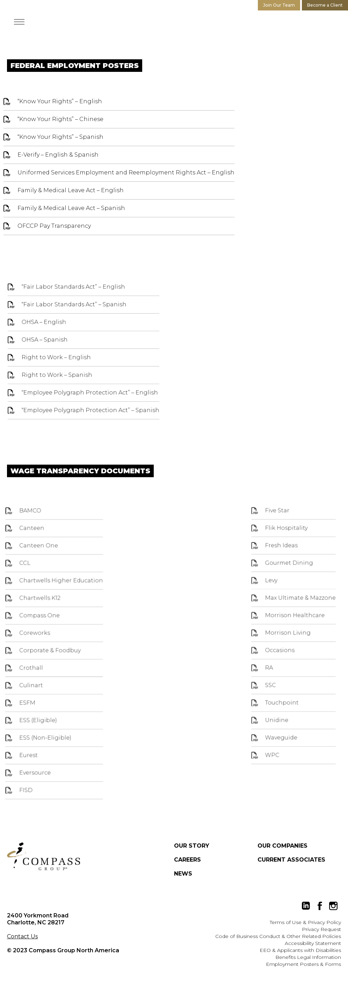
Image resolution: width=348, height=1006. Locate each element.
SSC (265, 689)
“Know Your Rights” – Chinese (60, 119)
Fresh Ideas (275, 568)
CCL (37, 584)
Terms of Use (286, 922)
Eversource (46, 766)
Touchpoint (275, 704)
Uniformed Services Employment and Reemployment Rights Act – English (125, 172)
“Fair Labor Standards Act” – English (74, 296)
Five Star (271, 537)
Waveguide (275, 735)
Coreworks (45, 645)
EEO (265, 950)
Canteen (43, 554)
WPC (267, 750)
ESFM (39, 705)
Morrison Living (281, 644)
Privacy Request (321, 929)
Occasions (274, 659)
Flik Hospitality (279, 552)
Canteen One (49, 569)
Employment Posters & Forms (303, 964)
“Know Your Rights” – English (59, 101)
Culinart (42, 690)
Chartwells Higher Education (68, 599)
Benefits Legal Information (308, 957)
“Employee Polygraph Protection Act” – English (89, 395)
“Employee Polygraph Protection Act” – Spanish (90, 411)
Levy (266, 598)
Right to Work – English (58, 362)
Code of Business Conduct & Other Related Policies (278, 936)
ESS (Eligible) (48, 721)
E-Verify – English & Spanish (58, 154)
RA (264, 674)
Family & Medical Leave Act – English (70, 190)
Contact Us (22, 936)
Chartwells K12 (50, 614)
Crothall (42, 675)
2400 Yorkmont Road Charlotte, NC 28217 (37, 919)
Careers (187, 859)
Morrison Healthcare (287, 628)
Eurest (40, 751)
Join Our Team (279, 5)
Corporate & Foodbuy (59, 660)
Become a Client (325, 5)
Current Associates (291, 859)
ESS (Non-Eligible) (55, 736)
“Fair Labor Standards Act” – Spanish (75, 312)
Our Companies (282, 845)
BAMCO (41, 538)
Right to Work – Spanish (59, 378)
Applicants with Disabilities (309, 950)
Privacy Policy (324, 922)
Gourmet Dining (282, 583)
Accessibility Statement (313, 943)
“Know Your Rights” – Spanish (60, 137)
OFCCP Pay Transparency (54, 226)
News (183, 873)
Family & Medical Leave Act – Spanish (71, 208)
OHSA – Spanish (47, 345)
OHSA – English (46, 329)
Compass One (49, 630)
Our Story (191, 845)
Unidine (271, 719)
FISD (38, 781)
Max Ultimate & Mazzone (291, 613)
